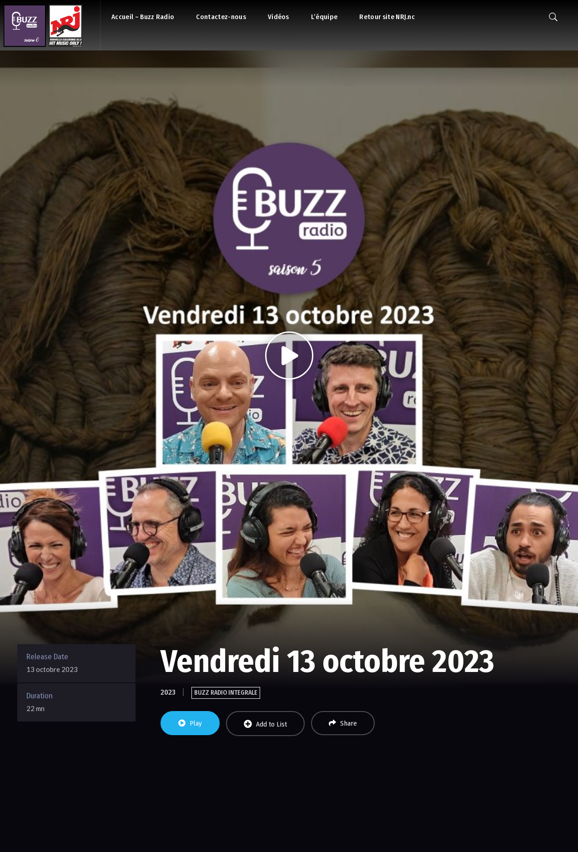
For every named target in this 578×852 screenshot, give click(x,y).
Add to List (265, 724)
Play (190, 723)
